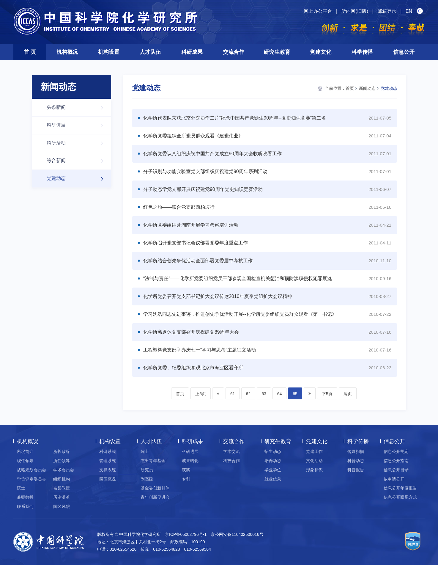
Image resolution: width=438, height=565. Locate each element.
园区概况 (107, 479)
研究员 (147, 469)
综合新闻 (78, 161)
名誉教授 (61, 488)
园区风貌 (61, 506)
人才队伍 (150, 52)
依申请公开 (394, 479)
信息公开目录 (396, 469)
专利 (186, 479)
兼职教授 (25, 497)
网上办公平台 (318, 11)
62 (248, 393)
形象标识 (314, 469)
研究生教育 (277, 52)
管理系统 (107, 460)
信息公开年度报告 (400, 488)
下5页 (327, 393)
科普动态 (355, 460)
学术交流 (231, 451)
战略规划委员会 (31, 469)
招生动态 (272, 451)
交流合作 (233, 52)
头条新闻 (78, 107)
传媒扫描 (355, 451)
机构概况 (67, 52)
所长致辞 (61, 451)
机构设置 (108, 52)
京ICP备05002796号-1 (186, 534)
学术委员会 (63, 469)
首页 (350, 88)
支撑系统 (107, 469)
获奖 (186, 469)
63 (263, 393)
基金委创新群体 (155, 488)
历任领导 (61, 460)
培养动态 (272, 460)
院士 (21, 488)
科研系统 (107, 451)
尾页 (348, 393)
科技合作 (231, 460)
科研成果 (192, 52)
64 (279, 393)
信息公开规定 (396, 451)
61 (232, 393)
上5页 (200, 393)
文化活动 (314, 460)
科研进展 (78, 125)
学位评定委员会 (31, 479)
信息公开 (404, 52)
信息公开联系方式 (400, 497)
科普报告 (355, 469)
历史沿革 (61, 497)
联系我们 (25, 506)
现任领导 (25, 460)
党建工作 (314, 451)
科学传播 (362, 52)
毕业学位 (272, 469)
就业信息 (272, 479)
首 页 (30, 52)
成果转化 (190, 460)
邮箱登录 (386, 11)
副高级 (147, 479)
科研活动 (78, 143)
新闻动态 (367, 88)
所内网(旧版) (354, 11)
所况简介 (25, 451)
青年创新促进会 (155, 497)
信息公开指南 (396, 460)
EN (409, 11)
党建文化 (320, 52)
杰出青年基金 (153, 460)
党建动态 (78, 178)
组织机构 (61, 479)
